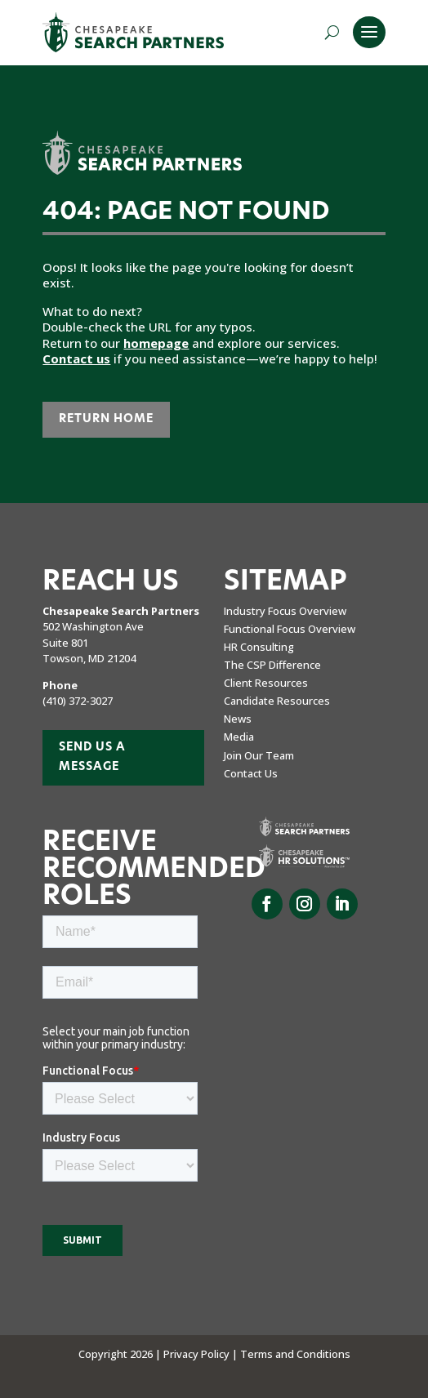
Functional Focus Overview (289, 628)
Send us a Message (92, 756)
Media (239, 736)
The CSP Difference (272, 664)
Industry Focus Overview (285, 610)
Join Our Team (259, 755)
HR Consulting (259, 646)
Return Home (106, 419)
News (238, 718)
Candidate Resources (277, 700)
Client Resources (266, 682)
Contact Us (251, 773)
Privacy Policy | (201, 1354)
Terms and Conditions (295, 1354)
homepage (156, 343)
